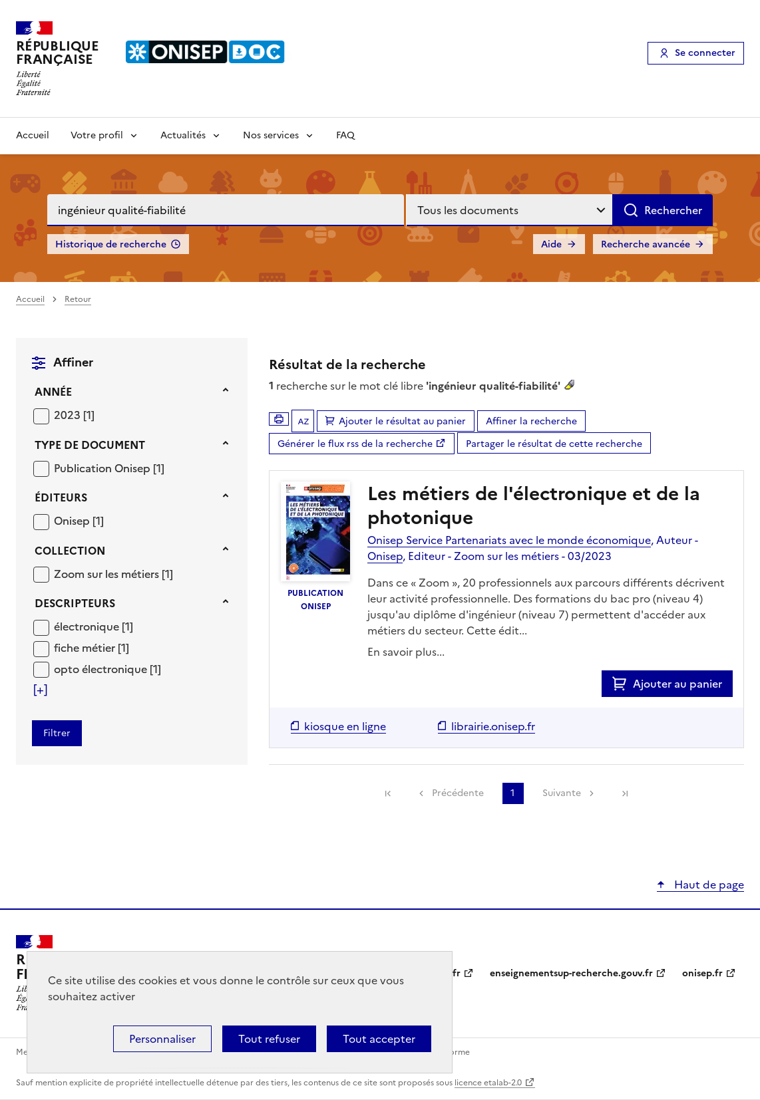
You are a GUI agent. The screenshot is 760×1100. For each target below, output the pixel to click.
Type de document (90, 445)
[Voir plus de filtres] (40, 690)
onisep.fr (702, 973)
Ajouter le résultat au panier (402, 421)
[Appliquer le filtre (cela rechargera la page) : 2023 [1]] (74, 415)
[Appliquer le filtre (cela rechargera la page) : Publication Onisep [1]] (109, 468)
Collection (70, 551)
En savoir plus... (406, 652)
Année (53, 392)
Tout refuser (269, 1039)
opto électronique (102, 669)
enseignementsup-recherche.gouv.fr (571, 973)
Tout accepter (379, 1039)
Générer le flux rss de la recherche (355, 444)
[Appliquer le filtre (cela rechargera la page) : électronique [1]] (93, 626)
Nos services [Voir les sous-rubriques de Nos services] (271, 135)
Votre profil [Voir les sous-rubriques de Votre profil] (97, 135)
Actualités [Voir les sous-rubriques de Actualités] (183, 135)
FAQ (345, 135)
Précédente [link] (458, 793)
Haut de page (707, 885)
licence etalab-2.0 (488, 1083)
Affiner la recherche (531, 421)
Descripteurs (75, 603)
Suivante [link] (561, 793)
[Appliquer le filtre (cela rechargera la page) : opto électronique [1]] (107, 669)
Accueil (32, 135)
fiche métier (86, 648)
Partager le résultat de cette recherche (554, 444)
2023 (68, 415)
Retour (78, 299)
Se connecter (705, 53)
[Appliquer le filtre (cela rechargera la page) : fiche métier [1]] (91, 647)
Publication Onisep (103, 468)
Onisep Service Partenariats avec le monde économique (509, 540)
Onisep (73, 521)
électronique (88, 626)
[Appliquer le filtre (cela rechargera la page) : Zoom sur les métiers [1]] (113, 574)
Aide (551, 244)
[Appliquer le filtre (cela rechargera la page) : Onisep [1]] (79, 520)
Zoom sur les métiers (108, 574)
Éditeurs (61, 497)
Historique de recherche (110, 244)
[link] (388, 793)
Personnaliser (162, 1039)
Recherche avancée (645, 244)
